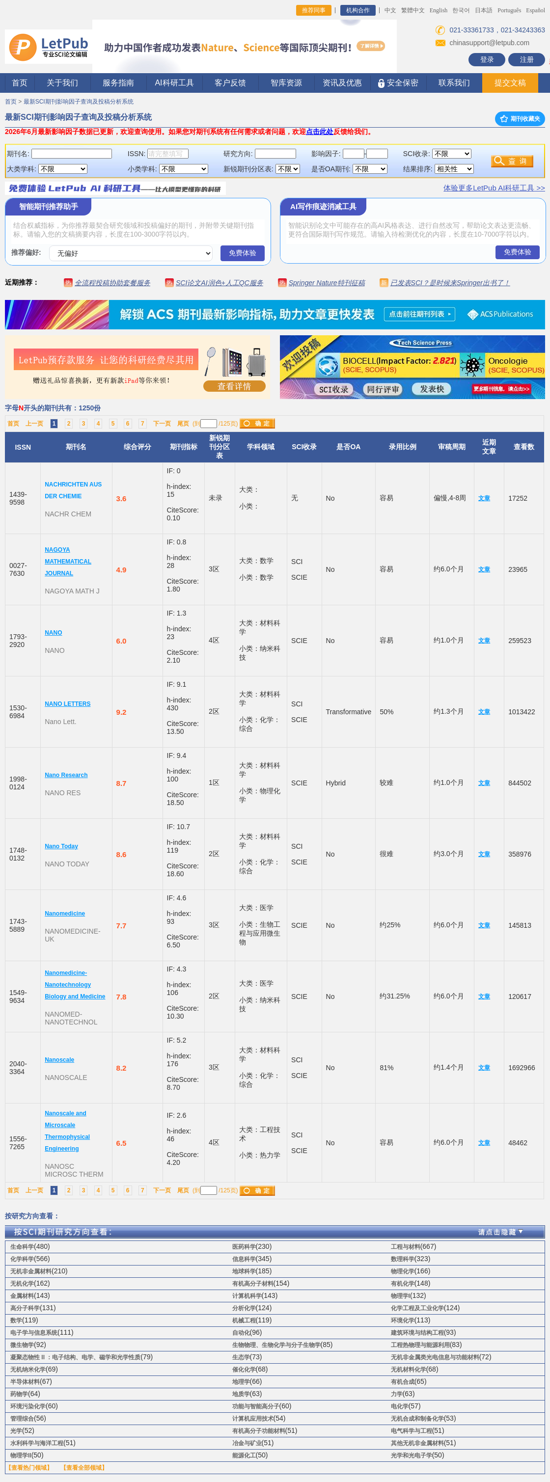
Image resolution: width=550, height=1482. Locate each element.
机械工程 (244, 1320)
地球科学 (244, 1271)
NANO (53, 632)
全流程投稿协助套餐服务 (112, 283)
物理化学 (402, 1271)
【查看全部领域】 (84, 1467)
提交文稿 (510, 83)
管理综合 (22, 1418)
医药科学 (244, 1246)
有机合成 (402, 1381)
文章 (484, 498)
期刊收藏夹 (520, 119)
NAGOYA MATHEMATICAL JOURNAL (68, 561)
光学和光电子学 (411, 1455)
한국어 (461, 10)
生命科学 (22, 1246)
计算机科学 (247, 1296)
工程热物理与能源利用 (420, 1345)
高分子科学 (25, 1308)
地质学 (241, 1394)
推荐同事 (314, 10)
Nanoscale (59, 1059)
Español (535, 10)
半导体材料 (25, 1381)
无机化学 (22, 1283)
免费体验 (242, 253)
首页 (20, 83)
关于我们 (62, 83)
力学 (397, 1394)
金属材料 (22, 1296)
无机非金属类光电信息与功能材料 (435, 1357)
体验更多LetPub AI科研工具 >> (494, 188)
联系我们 (454, 83)
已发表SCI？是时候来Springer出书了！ (450, 283)
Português (509, 10)
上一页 (34, 423)
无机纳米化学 (28, 1369)
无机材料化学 (408, 1369)
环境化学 (402, 1320)
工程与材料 (405, 1246)
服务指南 (118, 83)
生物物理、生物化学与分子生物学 (276, 1345)
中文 (390, 10)
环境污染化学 (28, 1406)
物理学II (20, 1455)
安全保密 (398, 83)
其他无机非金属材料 (417, 1443)
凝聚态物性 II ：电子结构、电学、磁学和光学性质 (75, 1357)
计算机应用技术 (253, 1418)
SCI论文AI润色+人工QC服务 (219, 283)
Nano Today (61, 846)
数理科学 (402, 1259)
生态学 (241, 1357)
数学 (16, 1320)
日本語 (484, 10)
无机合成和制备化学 (417, 1418)
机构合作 (358, 10)
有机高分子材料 (253, 1283)
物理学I (400, 1296)
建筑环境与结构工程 (417, 1332)
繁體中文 (413, 10)
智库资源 (286, 83)
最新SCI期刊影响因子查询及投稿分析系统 (79, 101)
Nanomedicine (65, 913)
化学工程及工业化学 (417, 1308)
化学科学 (22, 1259)
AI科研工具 (174, 83)
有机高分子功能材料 (258, 1431)
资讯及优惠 (342, 83)
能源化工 (244, 1455)
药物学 (19, 1394)
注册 (527, 59)
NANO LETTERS (67, 704)
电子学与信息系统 (33, 1332)
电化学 (400, 1406)
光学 (16, 1431)
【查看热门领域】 (29, 1467)
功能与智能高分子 (255, 1406)
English (439, 10)
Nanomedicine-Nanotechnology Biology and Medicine (75, 985)
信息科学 (244, 1259)
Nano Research (66, 775)
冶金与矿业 (247, 1443)
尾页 (183, 423)
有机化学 (402, 1283)
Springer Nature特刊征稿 (327, 283)
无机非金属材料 (31, 1271)
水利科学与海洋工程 (36, 1443)
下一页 (162, 423)
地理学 (241, 1381)
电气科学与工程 (411, 1431)
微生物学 (22, 1345)
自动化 (241, 1332)
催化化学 (244, 1369)
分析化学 (244, 1308)
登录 (487, 59)
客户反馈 (230, 83)
